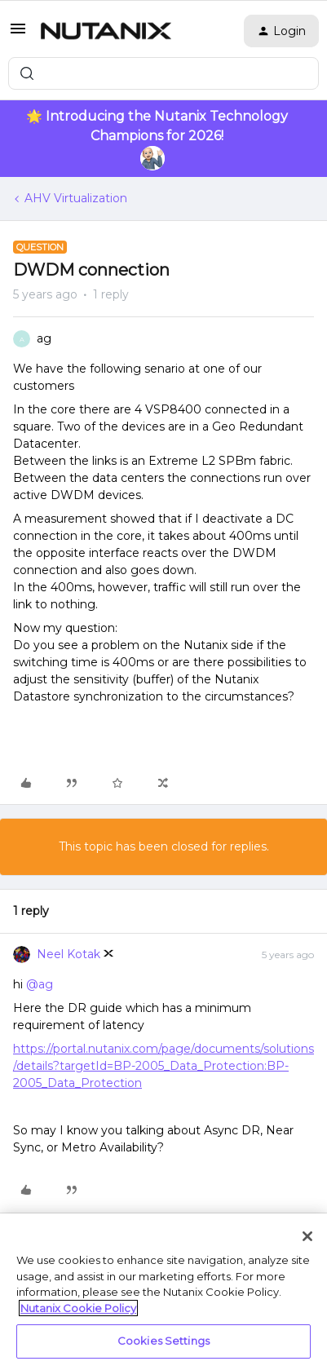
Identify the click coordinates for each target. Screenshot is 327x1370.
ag (44, 338)
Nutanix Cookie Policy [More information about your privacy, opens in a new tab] (78, 1308)
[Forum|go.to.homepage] (106, 31)
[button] (18, 34)
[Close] (307, 1236)
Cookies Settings (163, 1340)
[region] (163, 1291)
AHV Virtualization (75, 198)
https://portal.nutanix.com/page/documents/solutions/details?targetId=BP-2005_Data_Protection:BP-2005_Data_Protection (163, 1065)
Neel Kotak (68, 954)
